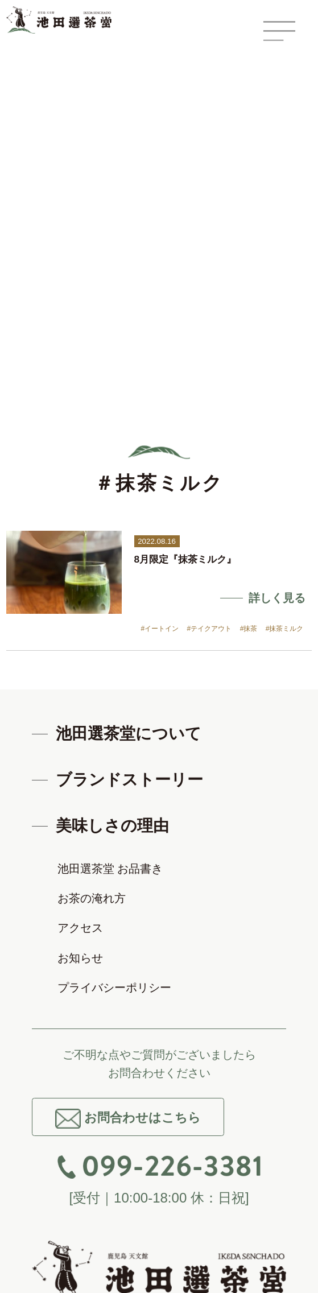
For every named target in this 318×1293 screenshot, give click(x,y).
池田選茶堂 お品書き (110, 868)
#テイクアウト (209, 629)
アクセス (80, 928)
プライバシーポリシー (114, 987)
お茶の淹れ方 (91, 898)
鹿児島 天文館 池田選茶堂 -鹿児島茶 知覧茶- (66, 20)
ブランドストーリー (129, 779)
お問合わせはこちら (128, 1119)
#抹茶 (249, 629)
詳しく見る (277, 598)
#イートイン (160, 629)
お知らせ (80, 958)
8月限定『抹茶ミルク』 (185, 559)
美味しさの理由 (112, 826)
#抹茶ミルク (285, 629)
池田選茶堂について (128, 733)
